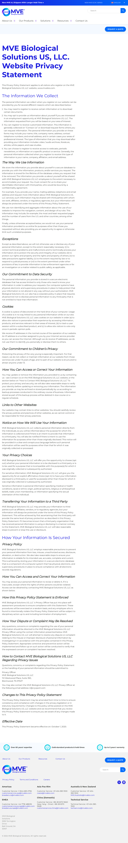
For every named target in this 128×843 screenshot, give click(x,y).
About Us (6, 759)
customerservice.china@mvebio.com (52, 808)
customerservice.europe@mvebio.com (18, 806)
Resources (42, 759)
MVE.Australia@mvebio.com (83, 795)
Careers (47, 780)
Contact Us (60, 759)
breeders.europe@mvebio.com (15, 808)
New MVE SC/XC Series (93, 3)
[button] (116, 3)
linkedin (124, 782)
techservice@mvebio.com (82, 808)
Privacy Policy (8, 780)
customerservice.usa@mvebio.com (17, 793)
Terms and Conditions (29, 780)
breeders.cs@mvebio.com (13, 795)
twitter (119, 782)
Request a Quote (115, 29)
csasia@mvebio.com (45, 793)
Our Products (24, 759)
